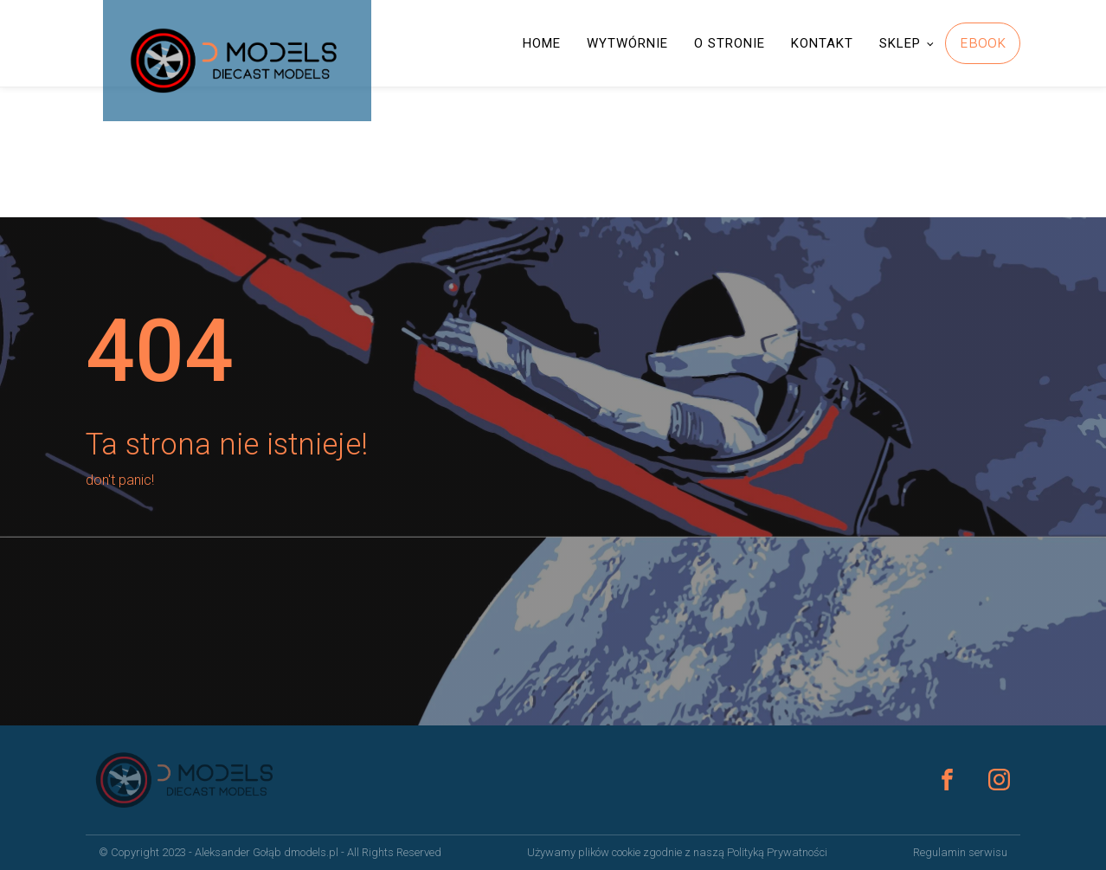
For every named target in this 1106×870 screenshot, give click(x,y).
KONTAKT (822, 43)
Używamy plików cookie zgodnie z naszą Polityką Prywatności (677, 852)
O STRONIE (729, 43)
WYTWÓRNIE (627, 43)
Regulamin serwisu (960, 852)
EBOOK (983, 42)
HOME (542, 43)
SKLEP (900, 43)
